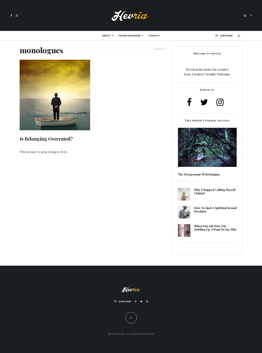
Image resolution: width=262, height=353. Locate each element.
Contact (154, 35)
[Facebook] (11, 15)
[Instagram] (17, 15)
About (106, 35)
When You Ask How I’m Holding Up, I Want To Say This (215, 227)
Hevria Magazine (129, 35)
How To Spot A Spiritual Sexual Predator (215, 209)
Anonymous (183, 180)
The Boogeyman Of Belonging (199, 174)
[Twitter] (141, 301)
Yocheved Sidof (27, 145)
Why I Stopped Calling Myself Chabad (214, 191)
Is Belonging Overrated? (47, 139)
